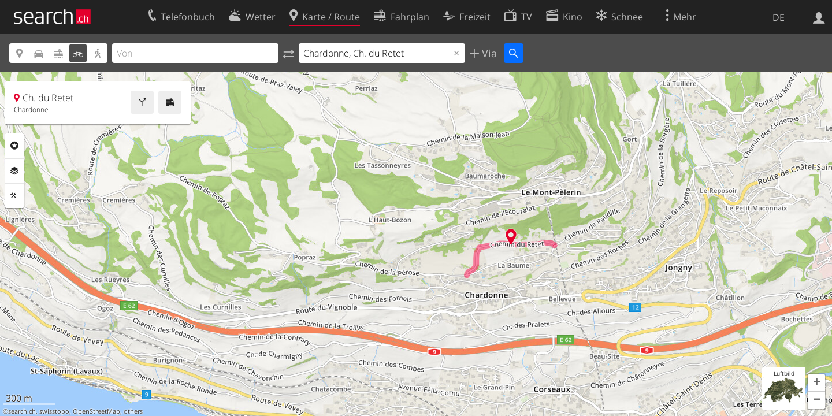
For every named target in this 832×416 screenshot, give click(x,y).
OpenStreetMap (96, 411)
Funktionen (14, 196)
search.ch (22, 411)
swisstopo (54, 411)
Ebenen (14, 171)
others (133, 411)
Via (488, 53)
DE (778, 17)
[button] (816, 383)
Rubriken (14, 145)
